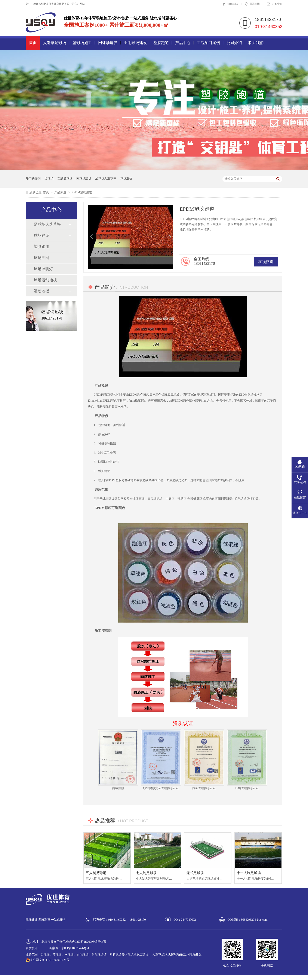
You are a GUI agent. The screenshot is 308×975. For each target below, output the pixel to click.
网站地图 (252, 4)
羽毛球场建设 (135, 43)
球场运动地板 (45, 280)
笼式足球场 (195, 873)
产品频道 (60, 192)
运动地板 (41, 291)
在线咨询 (266, 262)
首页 (33, 43)
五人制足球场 (96, 873)
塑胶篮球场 (64, 178)
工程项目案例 (208, 43)
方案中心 (274, 4)
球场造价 (126, 178)
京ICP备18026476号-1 (75, 948)
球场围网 (41, 258)
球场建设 (41, 235)
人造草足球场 (54, 43)
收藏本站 (230, 4)
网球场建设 (107, 43)
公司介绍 (234, 43)
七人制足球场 (146, 873)
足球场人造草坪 (105, 178)
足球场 (48, 178)
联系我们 (256, 43)
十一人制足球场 (249, 873)
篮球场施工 (82, 43)
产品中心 (183, 43)
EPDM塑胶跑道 (82, 192)
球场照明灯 (43, 269)
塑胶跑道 (161, 43)
